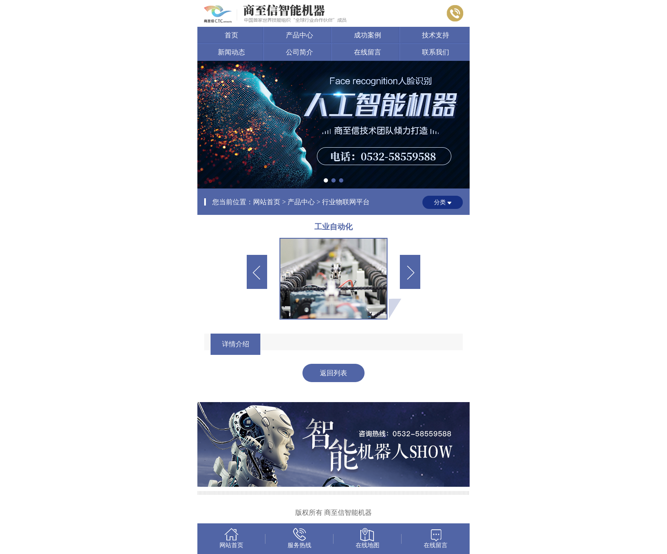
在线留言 (367, 52)
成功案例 (367, 35)
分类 (440, 202)
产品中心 (299, 35)
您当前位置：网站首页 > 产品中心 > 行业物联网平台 (290, 202)
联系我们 (435, 52)
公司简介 (299, 52)
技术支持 (435, 35)
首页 (231, 35)
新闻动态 (231, 52)
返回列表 (333, 373)
